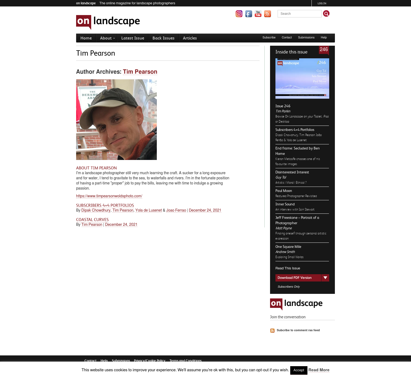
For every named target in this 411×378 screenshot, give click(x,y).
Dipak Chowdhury (96, 210)
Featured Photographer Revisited (296, 196)
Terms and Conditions (185, 361)
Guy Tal (280, 177)
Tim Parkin (282, 111)
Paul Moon (283, 190)
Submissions (306, 37)
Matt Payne (283, 228)
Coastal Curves (92, 219)
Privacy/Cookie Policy (149, 361)
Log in (322, 3)
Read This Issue (287, 268)
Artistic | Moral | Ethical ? (291, 182)
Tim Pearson (140, 72)
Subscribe (269, 37)
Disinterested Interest (292, 172)
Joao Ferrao (176, 210)
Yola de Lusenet (148, 210)
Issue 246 (282, 106)
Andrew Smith (285, 252)
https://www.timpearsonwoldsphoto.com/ (109, 196)
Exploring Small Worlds (289, 257)
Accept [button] (298, 370)
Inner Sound (285, 204)
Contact (287, 37)
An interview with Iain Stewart (294, 209)
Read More (318, 370)
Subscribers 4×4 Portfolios (294, 129)
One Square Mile (288, 246)
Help (324, 37)
